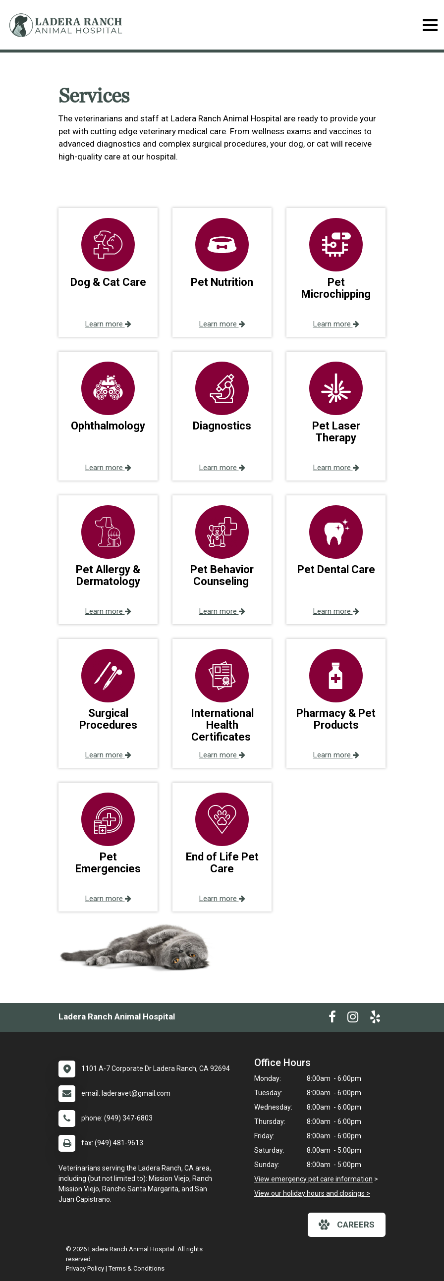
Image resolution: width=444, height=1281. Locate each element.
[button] (108, 272)
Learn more (108, 324)
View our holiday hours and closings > (312, 1193)
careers (347, 1224)
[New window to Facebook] (332, 1019)
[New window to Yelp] (375, 1019)
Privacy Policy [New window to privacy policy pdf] (85, 1268)
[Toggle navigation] (430, 25)
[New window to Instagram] (352, 1019)
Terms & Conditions (137, 1268)
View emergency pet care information (313, 1179)
